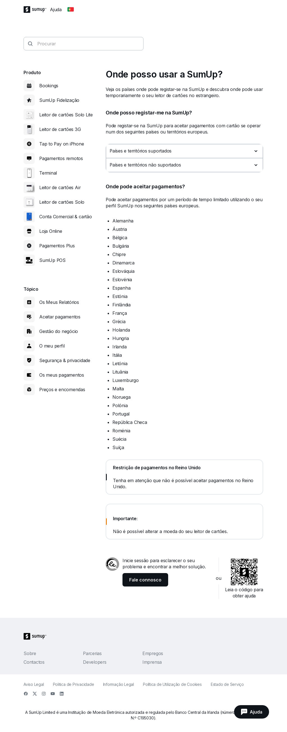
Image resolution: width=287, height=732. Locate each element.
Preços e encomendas (62, 389)
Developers (95, 662)
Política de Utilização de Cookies (172, 684)
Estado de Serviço (227, 684)
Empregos (152, 653)
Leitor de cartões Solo (61, 202)
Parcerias (92, 653)
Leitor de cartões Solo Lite (66, 115)
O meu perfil (51, 346)
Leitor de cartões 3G (60, 129)
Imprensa (152, 662)
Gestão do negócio (58, 331)
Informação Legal (118, 684)
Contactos (34, 662)
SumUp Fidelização (59, 100)
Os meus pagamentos (61, 375)
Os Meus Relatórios (59, 302)
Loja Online (50, 231)
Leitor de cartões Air (59, 187)
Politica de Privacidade (73, 684)
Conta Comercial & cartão (65, 216)
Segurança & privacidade (64, 360)
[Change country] (70, 9)
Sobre (30, 653)
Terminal (48, 173)
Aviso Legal (34, 684)
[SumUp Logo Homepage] (37, 9)
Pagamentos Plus (57, 245)
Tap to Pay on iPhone (61, 144)
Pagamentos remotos (61, 158)
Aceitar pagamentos (59, 317)
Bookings (48, 85)
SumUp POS (52, 260)
